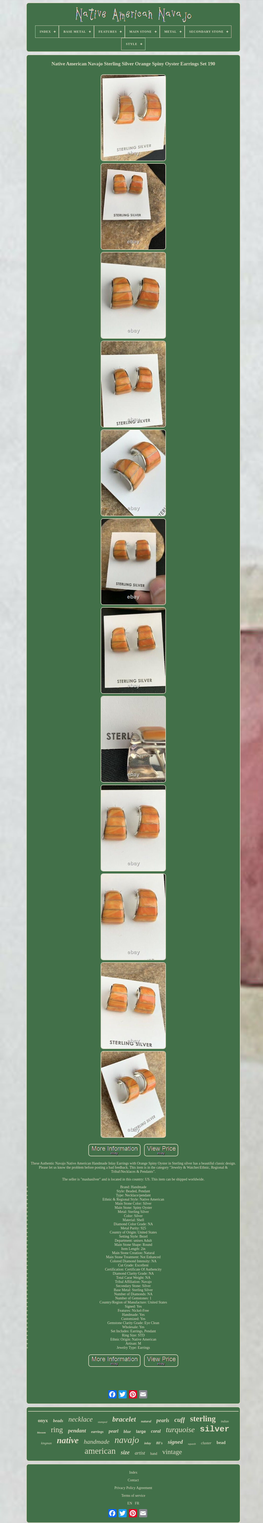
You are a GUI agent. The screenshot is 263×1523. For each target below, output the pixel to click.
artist (140, 1453)
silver (214, 1429)
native (68, 1440)
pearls (162, 1420)
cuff (179, 1419)
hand (153, 1454)
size (125, 1452)
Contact (133, 1480)
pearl (113, 1431)
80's (159, 1443)
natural (146, 1421)
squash (192, 1443)
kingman (46, 1443)
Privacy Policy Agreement (133, 1488)
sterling (203, 1418)
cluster (206, 1443)
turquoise (180, 1429)
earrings (97, 1432)
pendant (77, 1431)
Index (133, 1472)
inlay (147, 1443)
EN (129, 1503)
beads (58, 1420)
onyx (43, 1420)
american (100, 1451)
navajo (127, 1440)
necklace (80, 1419)
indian (225, 1421)
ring (57, 1429)
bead (221, 1442)
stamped (102, 1421)
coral (156, 1431)
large (141, 1431)
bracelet (124, 1419)
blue (127, 1431)
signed (175, 1442)
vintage (172, 1452)
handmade (96, 1441)
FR (137, 1503)
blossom (41, 1432)
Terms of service (133, 1496)
